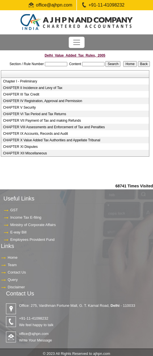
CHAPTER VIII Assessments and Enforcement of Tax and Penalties (54, 127)
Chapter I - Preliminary (20, 81)
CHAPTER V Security (19, 107)
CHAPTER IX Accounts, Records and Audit (35, 134)
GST (11, 210)
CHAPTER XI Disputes (20, 147)
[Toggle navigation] (77, 42)
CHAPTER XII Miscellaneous (25, 153)
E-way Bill (15, 232)
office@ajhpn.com (54, 5)
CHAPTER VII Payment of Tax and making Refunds (42, 121)
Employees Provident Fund (29, 239)
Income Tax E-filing (23, 217)
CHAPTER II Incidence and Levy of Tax (32, 88)
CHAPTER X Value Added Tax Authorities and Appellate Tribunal (51, 140)
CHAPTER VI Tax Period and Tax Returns (34, 114)
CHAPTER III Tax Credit (21, 94)
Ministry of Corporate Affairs (30, 225)
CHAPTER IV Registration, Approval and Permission (42, 101)
